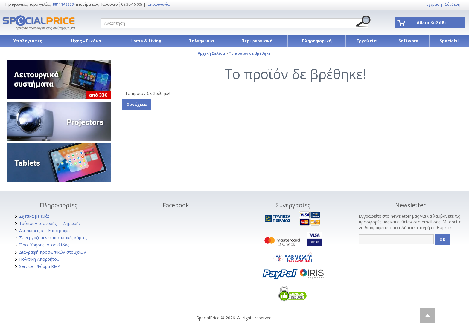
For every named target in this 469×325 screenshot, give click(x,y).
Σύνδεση (452, 4)
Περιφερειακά (257, 41)
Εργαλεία (367, 41)
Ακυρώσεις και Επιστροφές (45, 230)
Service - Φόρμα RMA (39, 266)
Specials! (449, 41)
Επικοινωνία (159, 4)
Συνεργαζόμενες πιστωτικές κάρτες (53, 237)
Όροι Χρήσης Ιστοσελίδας (44, 245)
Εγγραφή (434, 4)
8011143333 (63, 4)
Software (408, 41)
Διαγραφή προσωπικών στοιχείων (52, 252)
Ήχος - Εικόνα (86, 41)
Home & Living (146, 41)
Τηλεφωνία (201, 41)
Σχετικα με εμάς (34, 216)
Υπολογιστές (27, 41)
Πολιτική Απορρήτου (39, 259)
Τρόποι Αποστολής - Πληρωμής (49, 223)
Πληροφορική (317, 41)
